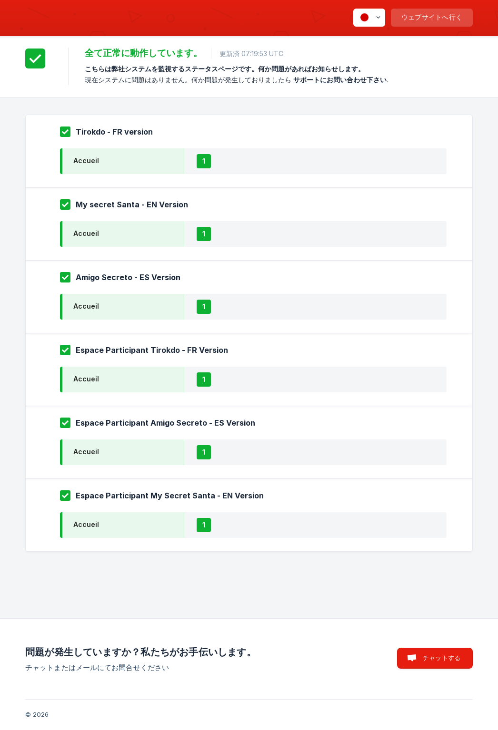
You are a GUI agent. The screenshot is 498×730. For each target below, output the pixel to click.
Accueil (86, 160)
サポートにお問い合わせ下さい (340, 80)
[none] (369, 18)
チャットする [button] (441, 658)
